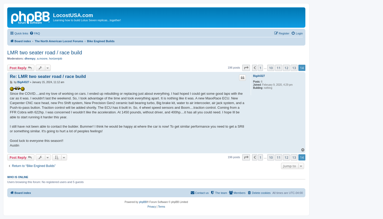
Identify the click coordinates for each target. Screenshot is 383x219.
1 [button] (260, 67)
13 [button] (294, 67)
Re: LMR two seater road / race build (48, 76)
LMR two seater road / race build (44, 52)
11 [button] (279, 67)
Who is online (17, 177)
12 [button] (286, 67)
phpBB (143, 202)
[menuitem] (35, 33)
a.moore (42, 58)
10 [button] (271, 67)
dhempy (30, 58)
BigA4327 (259, 76)
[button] (246, 68)
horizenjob (55, 58)
